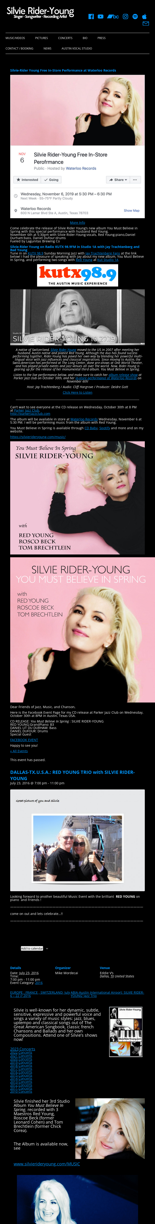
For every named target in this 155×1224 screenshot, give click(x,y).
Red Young (84, 259)
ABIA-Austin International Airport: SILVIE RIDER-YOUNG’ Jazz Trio (107, 994)
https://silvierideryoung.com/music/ (38, 437)
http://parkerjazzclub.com (30, 413)
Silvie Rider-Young (63, 349)
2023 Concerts (22, 1049)
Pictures (41, 38)
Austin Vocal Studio (77, 48)
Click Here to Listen (77, 392)
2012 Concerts (21, 1085)
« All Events (19, 751)
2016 (39, 982)
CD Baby (91, 428)
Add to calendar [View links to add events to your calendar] (32, 948)
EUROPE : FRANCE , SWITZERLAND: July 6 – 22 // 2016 (40, 994)
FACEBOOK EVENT (24, 740)
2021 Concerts (21, 1055)
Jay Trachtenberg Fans (102, 253)
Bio (85, 38)
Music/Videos (15, 38)
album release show (123, 375)
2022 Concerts (21, 1052)
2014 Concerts (21, 1078)
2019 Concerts (21, 1062)
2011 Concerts (21, 1088)
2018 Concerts (21, 1065)
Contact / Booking (19, 48)
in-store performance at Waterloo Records (106, 378)
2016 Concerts (21, 1072)
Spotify (104, 428)
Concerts (65, 38)
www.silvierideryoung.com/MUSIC (47, 1164)
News (47, 48)
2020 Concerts (21, 1059)
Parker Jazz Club (26, 410)
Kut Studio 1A (107, 259)
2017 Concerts (21, 1068)
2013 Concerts (21, 1081)
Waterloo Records (84, 419)
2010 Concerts (21, 1091)
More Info (77, 222)
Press (102, 38)
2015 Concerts (21, 1075)
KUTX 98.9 (35, 253)
